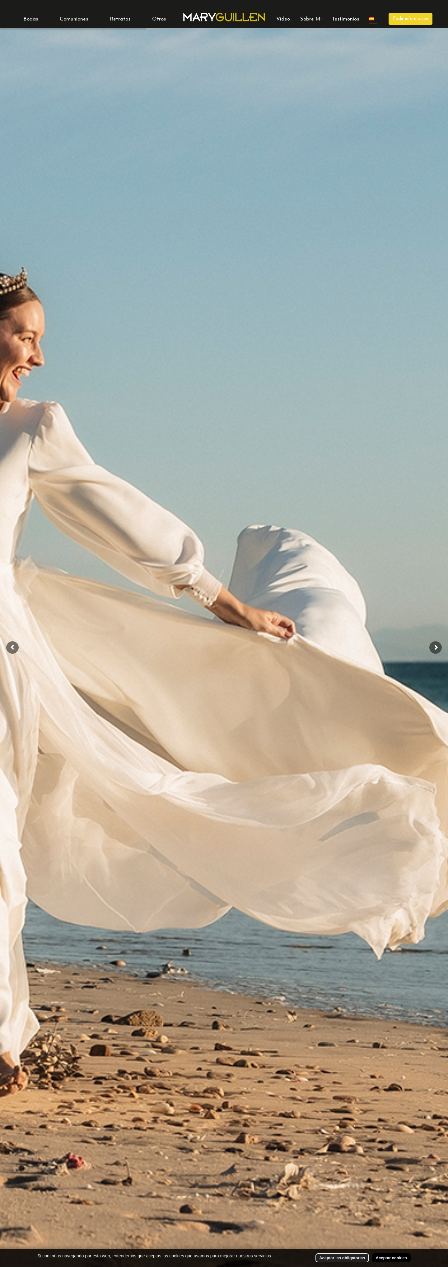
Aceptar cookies (391, 1258)
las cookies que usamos (185, 1255)
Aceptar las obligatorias (342, 1258)
